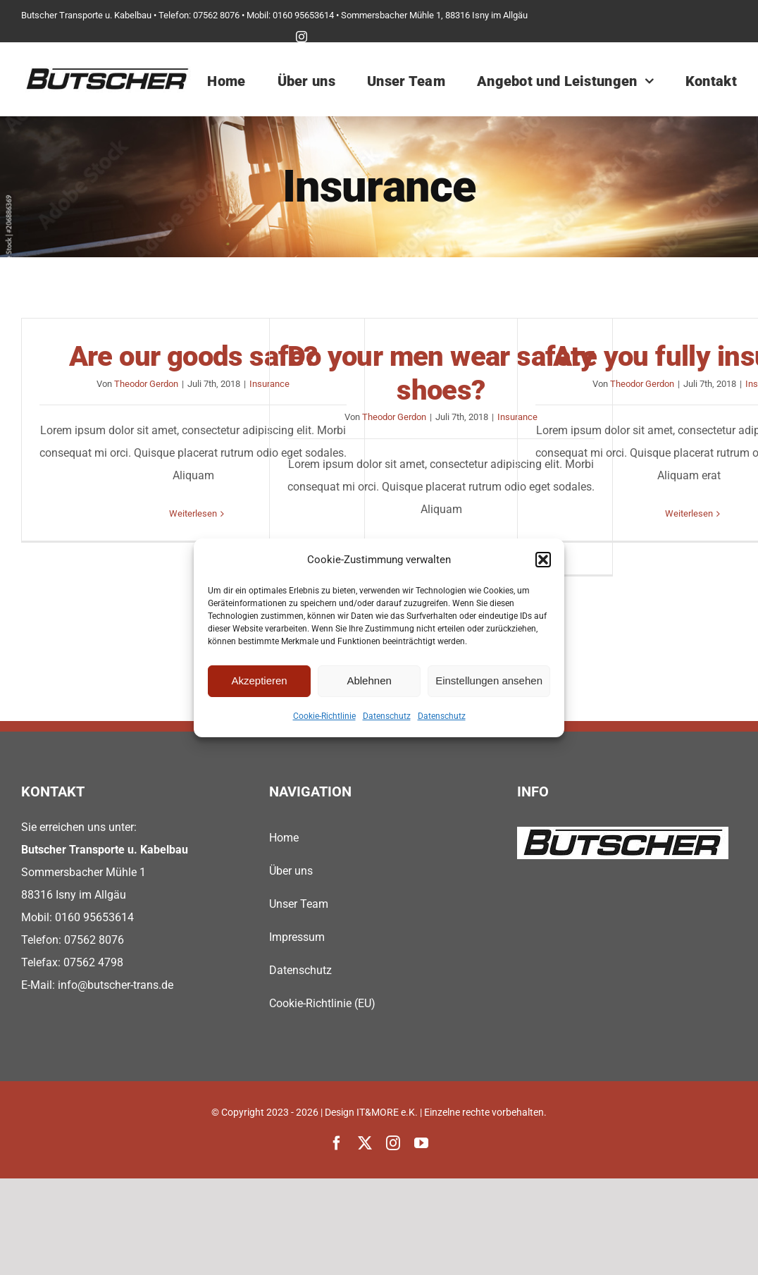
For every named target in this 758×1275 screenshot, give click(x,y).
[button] (543, 560)
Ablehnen (369, 680)
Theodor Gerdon (146, 383)
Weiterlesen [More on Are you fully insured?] (689, 513)
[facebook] (337, 1143)
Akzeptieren (259, 680)
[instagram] (301, 36)
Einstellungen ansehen (488, 680)
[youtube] (421, 1143)
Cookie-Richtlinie (324, 716)
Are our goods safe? (193, 356)
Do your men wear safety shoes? (440, 373)
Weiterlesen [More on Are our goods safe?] (193, 513)
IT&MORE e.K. (387, 1112)
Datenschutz (387, 716)
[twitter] (365, 1143)
